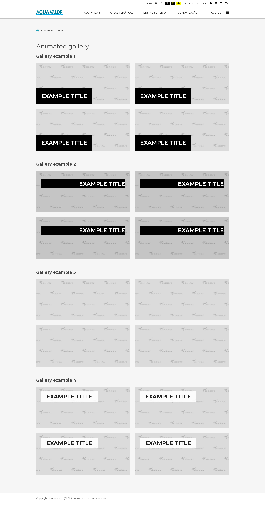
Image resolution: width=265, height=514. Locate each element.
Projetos (214, 12)
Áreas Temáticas (121, 12)
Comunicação (187, 12)
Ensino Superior (155, 12)
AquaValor (92, 12)
